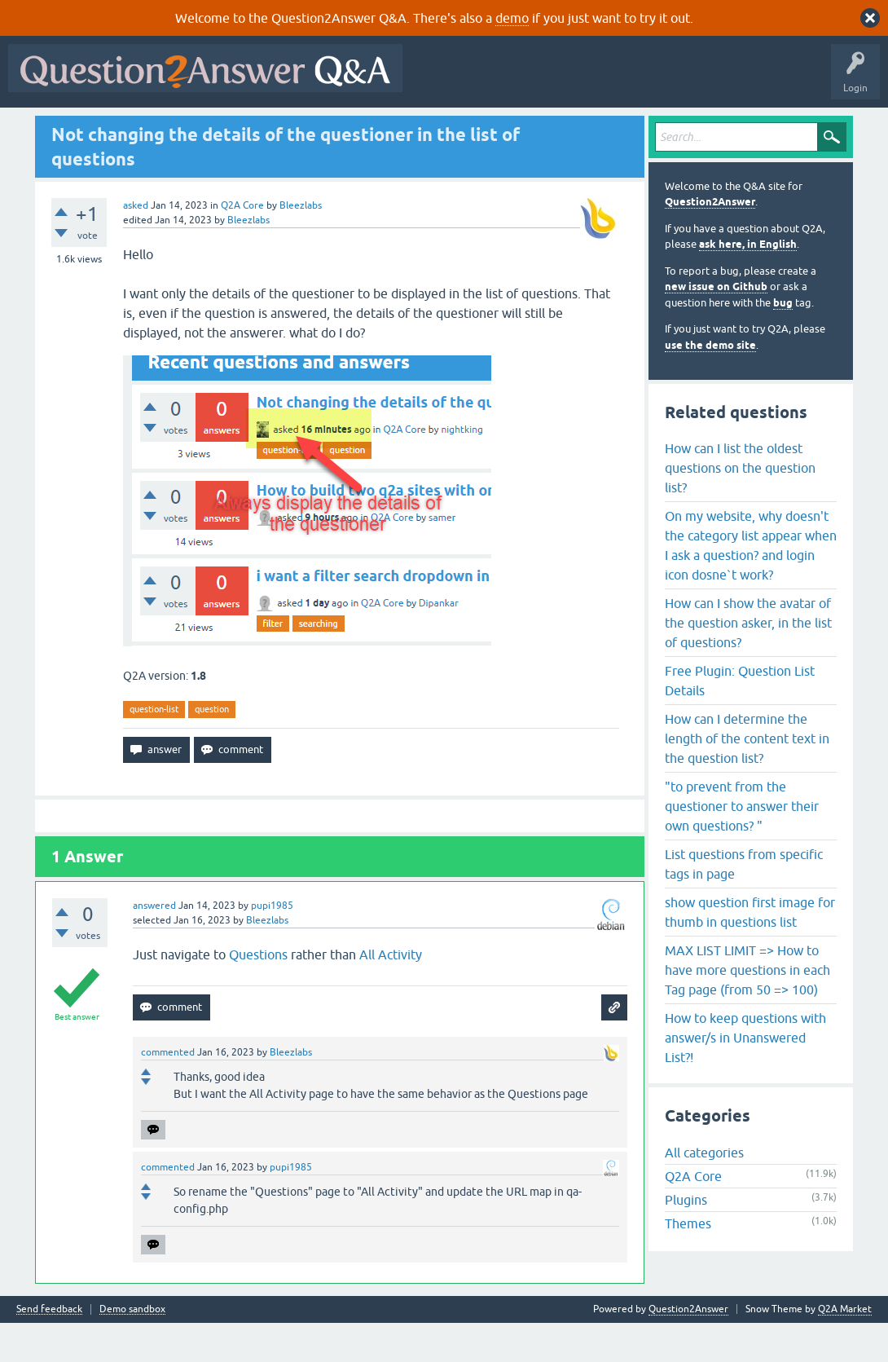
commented (168, 1091)
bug (783, 342)
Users (338, 127)
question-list (154, 748)
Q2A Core (242, 244)
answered (154, 944)
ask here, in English (748, 284)
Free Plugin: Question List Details (740, 720)
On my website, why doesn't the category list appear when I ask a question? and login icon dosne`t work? (751, 584)
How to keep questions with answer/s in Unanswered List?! (745, 1077)
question (212, 748)
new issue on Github (716, 326)
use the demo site (710, 384)
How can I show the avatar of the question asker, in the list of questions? (748, 662)
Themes (688, 1263)
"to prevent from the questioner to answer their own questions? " (742, 845)
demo (512, 18)
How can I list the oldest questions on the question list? (740, 507)
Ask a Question (406, 127)
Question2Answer (710, 242)
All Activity (41, 127)
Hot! (163, 127)
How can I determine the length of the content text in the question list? (747, 777)
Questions (106, 127)
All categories (704, 1192)
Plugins (686, 1239)
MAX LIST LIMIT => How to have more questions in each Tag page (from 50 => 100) (747, 1009)
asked (135, 244)
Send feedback (49, 1348)
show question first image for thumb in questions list (750, 951)
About (515, 127)
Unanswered (225, 127)
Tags (287, 127)
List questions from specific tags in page (744, 903)
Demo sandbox (132, 1348)
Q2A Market (845, 1348)
